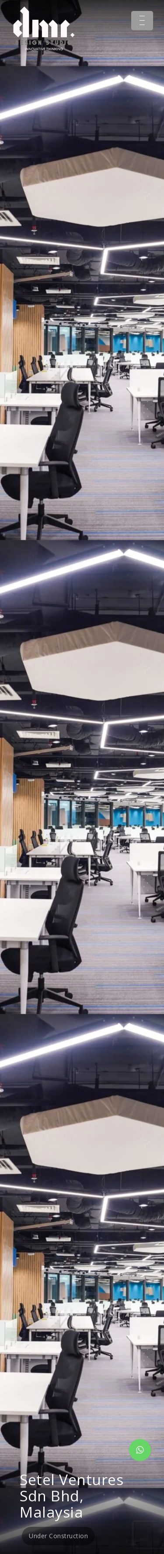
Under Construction (58, 1536)
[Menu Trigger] (142, 20)
